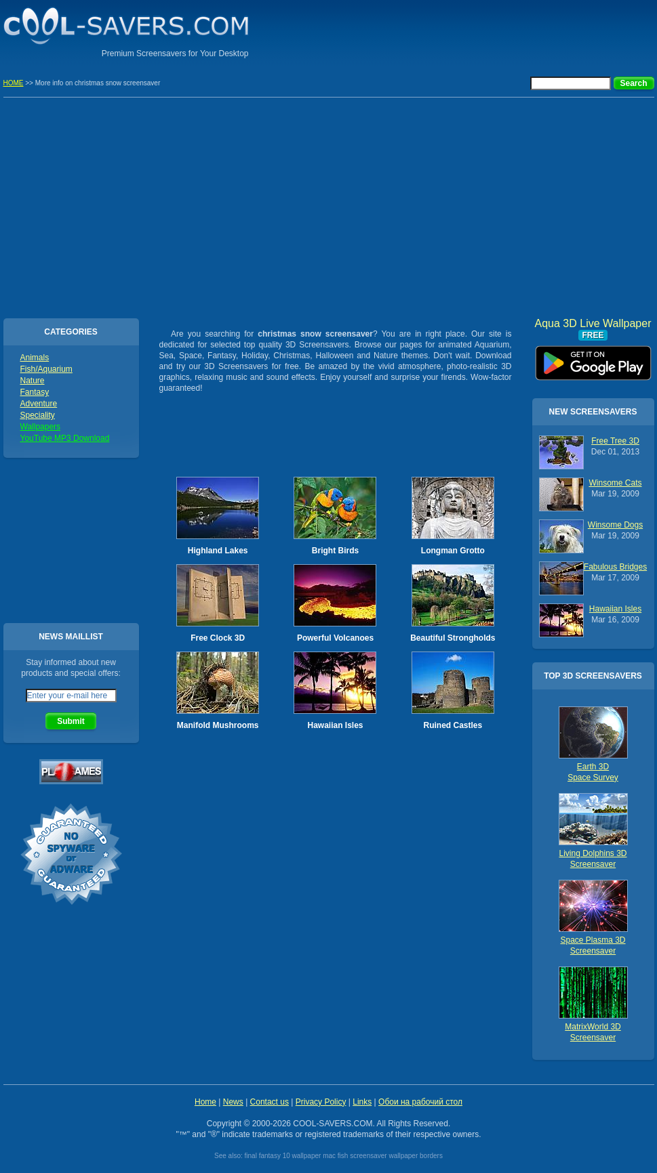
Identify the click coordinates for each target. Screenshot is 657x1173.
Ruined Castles (452, 725)
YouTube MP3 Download (65, 438)
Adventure (39, 403)
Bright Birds (335, 550)
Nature (32, 380)
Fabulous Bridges (615, 567)
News (233, 1102)
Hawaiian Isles (335, 725)
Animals (34, 357)
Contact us (269, 1102)
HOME (13, 83)
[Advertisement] (495, 30)
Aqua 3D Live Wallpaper (593, 358)
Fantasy (34, 392)
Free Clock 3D (218, 638)
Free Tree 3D (615, 441)
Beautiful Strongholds (452, 638)
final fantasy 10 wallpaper (283, 1155)
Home (205, 1102)
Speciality (37, 415)
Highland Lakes (218, 550)
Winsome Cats (615, 483)
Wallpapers (40, 426)
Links (362, 1102)
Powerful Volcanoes (335, 638)
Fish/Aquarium (46, 369)
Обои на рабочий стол (420, 1102)
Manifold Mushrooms (218, 725)
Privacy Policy (321, 1102)
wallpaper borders (416, 1155)
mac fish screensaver (354, 1155)
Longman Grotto (453, 550)
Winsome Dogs (615, 525)
